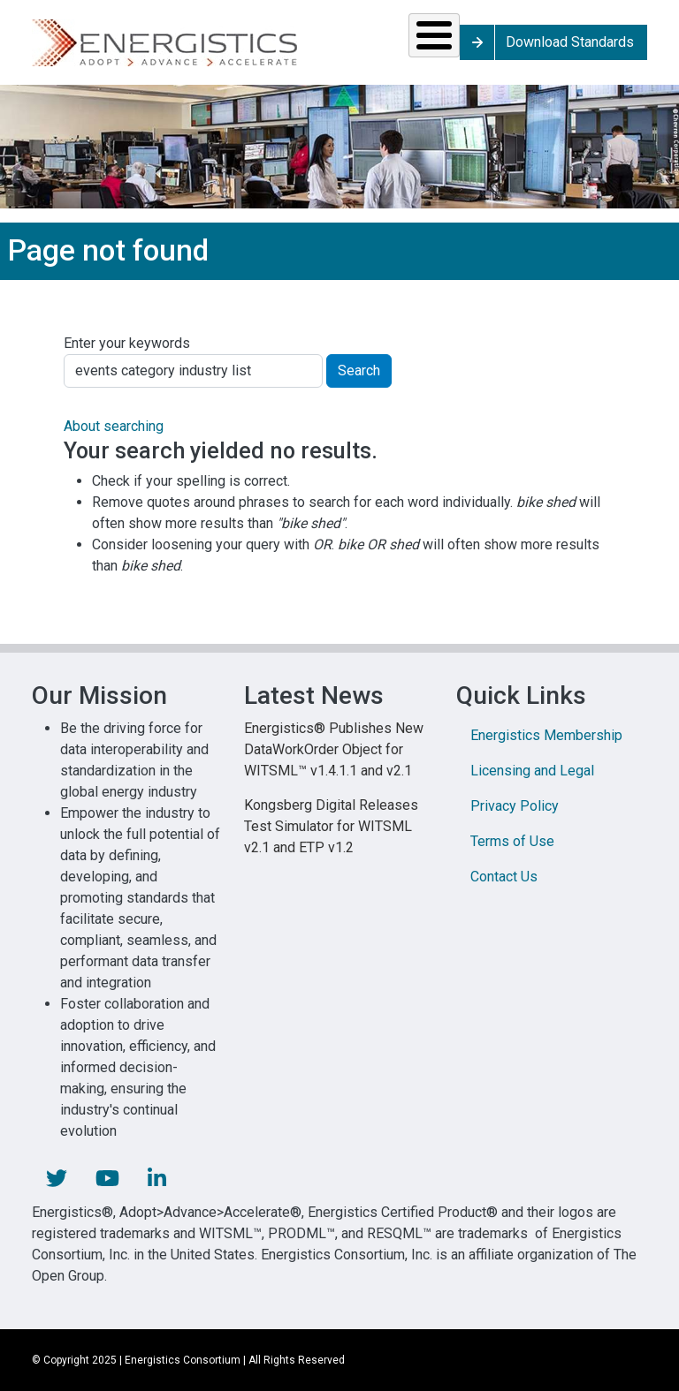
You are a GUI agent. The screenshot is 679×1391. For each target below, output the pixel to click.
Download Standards (570, 42)
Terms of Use (512, 841)
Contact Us (504, 876)
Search (359, 370)
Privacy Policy (514, 806)
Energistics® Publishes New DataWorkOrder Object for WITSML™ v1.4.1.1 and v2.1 (333, 749)
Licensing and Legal (532, 770)
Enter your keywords (127, 343)
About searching (114, 426)
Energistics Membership (546, 735)
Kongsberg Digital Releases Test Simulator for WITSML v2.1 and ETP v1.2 (331, 826)
